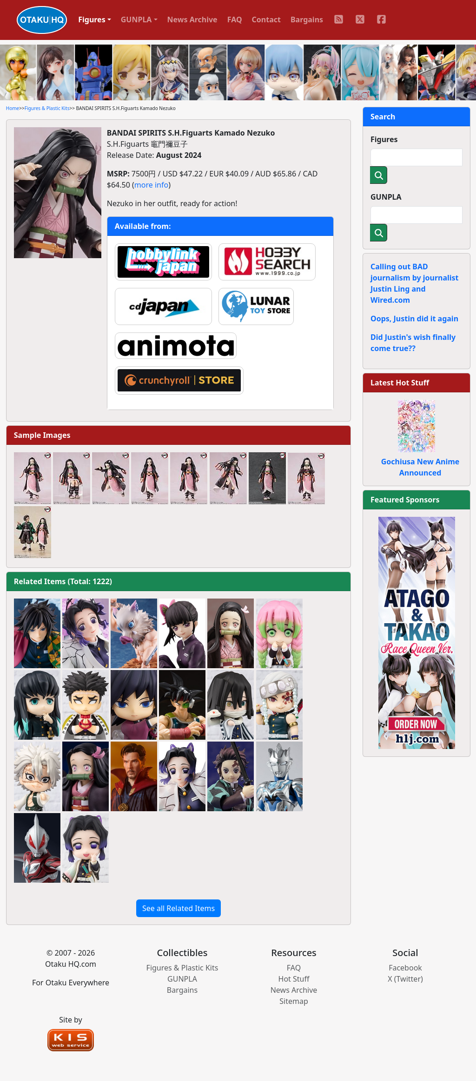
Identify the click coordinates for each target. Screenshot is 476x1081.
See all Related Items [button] (178, 908)
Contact (266, 19)
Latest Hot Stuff (399, 383)
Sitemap (293, 1001)
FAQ (234, 19)
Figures (384, 139)
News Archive (192, 19)
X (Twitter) (405, 979)
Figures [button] (92, 19)
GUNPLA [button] (136, 19)
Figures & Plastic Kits (47, 108)
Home (12, 108)
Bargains (307, 19)
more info (151, 185)
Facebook (405, 968)
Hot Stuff (294, 979)
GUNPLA (386, 197)
